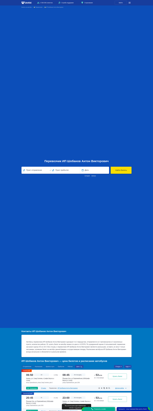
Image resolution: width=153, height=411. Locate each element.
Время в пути (50, 366)
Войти (121, 3)
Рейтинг (70, 366)
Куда (127, 366)
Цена (78, 366)
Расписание (38, 366)
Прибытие (61, 366)
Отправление (27, 366)
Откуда (117, 366)
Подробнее (77, 408)
